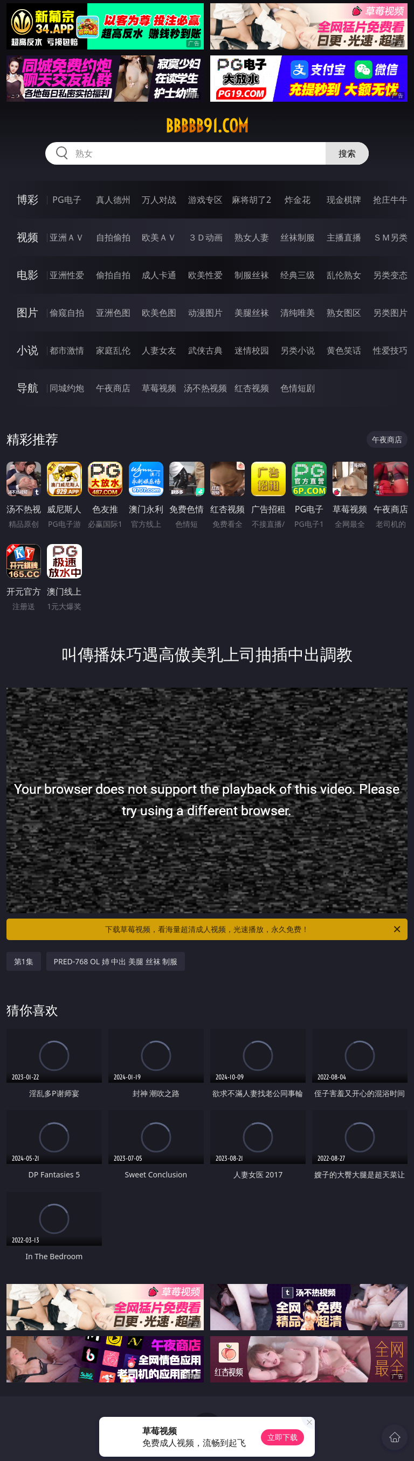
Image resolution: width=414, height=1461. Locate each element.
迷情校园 (251, 350)
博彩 (27, 199)
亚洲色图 (113, 313)
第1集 (23, 961)
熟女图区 (344, 313)
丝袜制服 (297, 237)
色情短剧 (297, 388)
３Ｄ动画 (205, 237)
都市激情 (67, 350)
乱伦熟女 (344, 275)
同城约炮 (67, 388)
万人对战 (159, 200)
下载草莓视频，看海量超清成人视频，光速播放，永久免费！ (253, 929)
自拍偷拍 (113, 237)
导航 (27, 387)
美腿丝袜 (251, 313)
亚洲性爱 (67, 275)
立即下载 (282, 1437)
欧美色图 (159, 313)
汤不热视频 (205, 388)
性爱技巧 (390, 350)
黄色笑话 (344, 350)
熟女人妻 (251, 237)
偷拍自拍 (113, 275)
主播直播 (344, 237)
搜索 (347, 153)
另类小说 (297, 350)
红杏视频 (251, 388)
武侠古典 (205, 350)
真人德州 (113, 200)
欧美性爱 (205, 275)
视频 (27, 237)
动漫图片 (205, 313)
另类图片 (390, 313)
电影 (27, 274)
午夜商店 (113, 388)
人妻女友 (159, 350)
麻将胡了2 (251, 200)
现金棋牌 (344, 200)
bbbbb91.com (207, 126)
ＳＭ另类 (390, 237)
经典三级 (297, 275)
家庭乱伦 (113, 350)
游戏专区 (205, 200)
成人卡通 (159, 275)
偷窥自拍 (67, 313)
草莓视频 (159, 388)
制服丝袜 (251, 275)
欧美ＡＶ (159, 237)
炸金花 (297, 200)
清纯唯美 (297, 313)
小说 (27, 350)
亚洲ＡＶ (67, 237)
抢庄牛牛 (390, 200)
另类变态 (390, 275)
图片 (27, 312)
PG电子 (66, 200)
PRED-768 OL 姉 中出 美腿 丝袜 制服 (116, 961)
